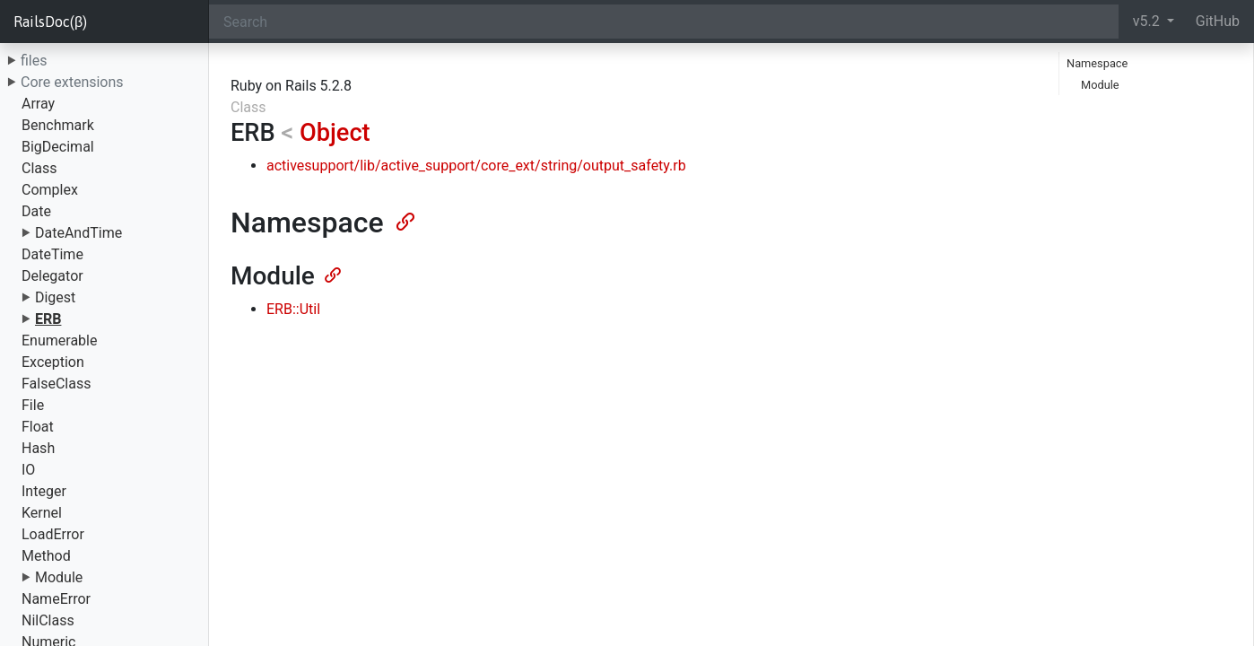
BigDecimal (58, 146)
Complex (50, 189)
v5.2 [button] (1148, 21)
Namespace (1097, 63)
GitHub (1218, 21)
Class (39, 168)
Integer (44, 491)
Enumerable (59, 340)
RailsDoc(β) (50, 21)
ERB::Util (293, 309)
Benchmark (58, 125)
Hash (38, 448)
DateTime (52, 254)
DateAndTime (78, 232)
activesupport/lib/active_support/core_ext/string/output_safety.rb (476, 165)
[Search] (664, 21)
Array (38, 103)
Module (59, 577)
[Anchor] (403, 219)
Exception (53, 362)
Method (46, 555)
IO (28, 469)
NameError (56, 598)
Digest (55, 297)
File (33, 405)
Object (335, 132)
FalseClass (56, 383)
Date (36, 211)
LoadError (53, 534)
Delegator (52, 275)
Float (38, 426)
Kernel (42, 512)
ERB (48, 318)
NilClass (48, 620)
